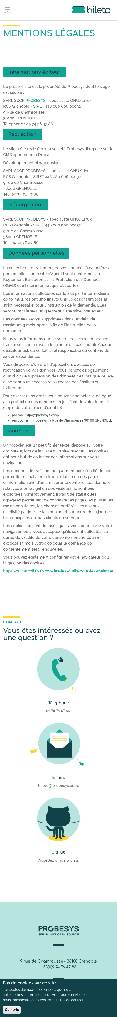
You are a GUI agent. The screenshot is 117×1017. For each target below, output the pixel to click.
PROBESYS (35, 100)
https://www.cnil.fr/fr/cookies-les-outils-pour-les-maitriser (58, 571)
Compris (12, 1010)
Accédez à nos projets (58, 860)
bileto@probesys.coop (58, 786)
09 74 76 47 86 (58, 711)
